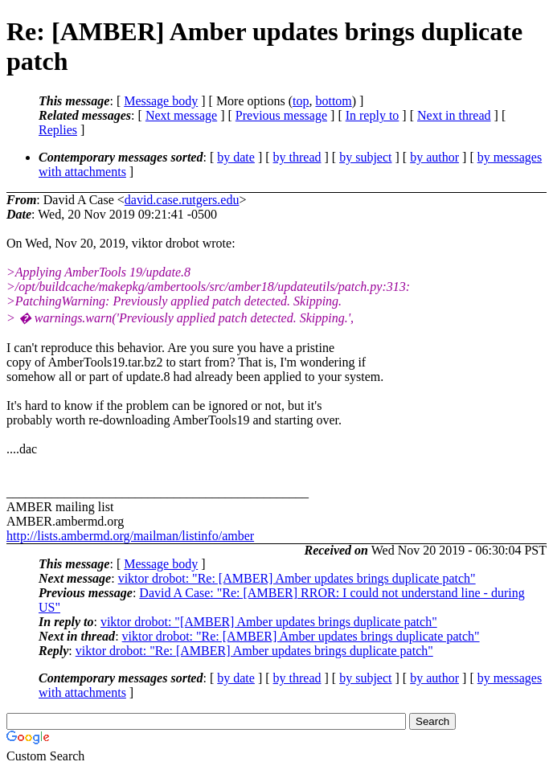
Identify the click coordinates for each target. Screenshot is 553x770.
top (301, 101)
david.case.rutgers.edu (182, 200)
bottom (333, 101)
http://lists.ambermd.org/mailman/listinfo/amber (130, 536)
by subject (365, 157)
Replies (58, 130)
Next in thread (454, 115)
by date (236, 157)
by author (434, 157)
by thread (297, 157)
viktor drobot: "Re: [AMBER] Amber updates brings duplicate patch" (297, 578)
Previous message (281, 115)
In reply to (372, 115)
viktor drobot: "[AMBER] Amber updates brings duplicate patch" (268, 622)
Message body (161, 101)
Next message (181, 115)
